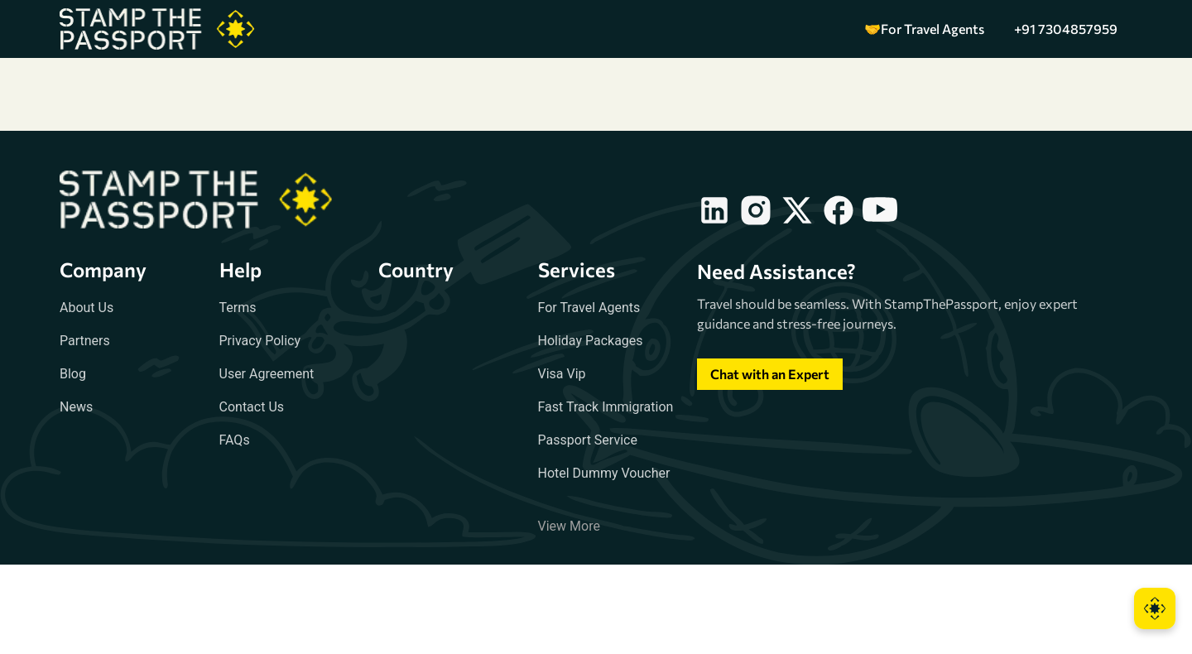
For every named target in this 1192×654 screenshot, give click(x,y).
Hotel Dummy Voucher (604, 473)
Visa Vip (562, 374)
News (76, 407)
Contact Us (252, 407)
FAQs (234, 440)
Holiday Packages (590, 341)
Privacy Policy (260, 341)
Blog (73, 374)
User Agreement (267, 374)
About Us (86, 307)
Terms (238, 307)
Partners (85, 341)
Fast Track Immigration (606, 407)
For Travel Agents (589, 307)
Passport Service (587, 440)
